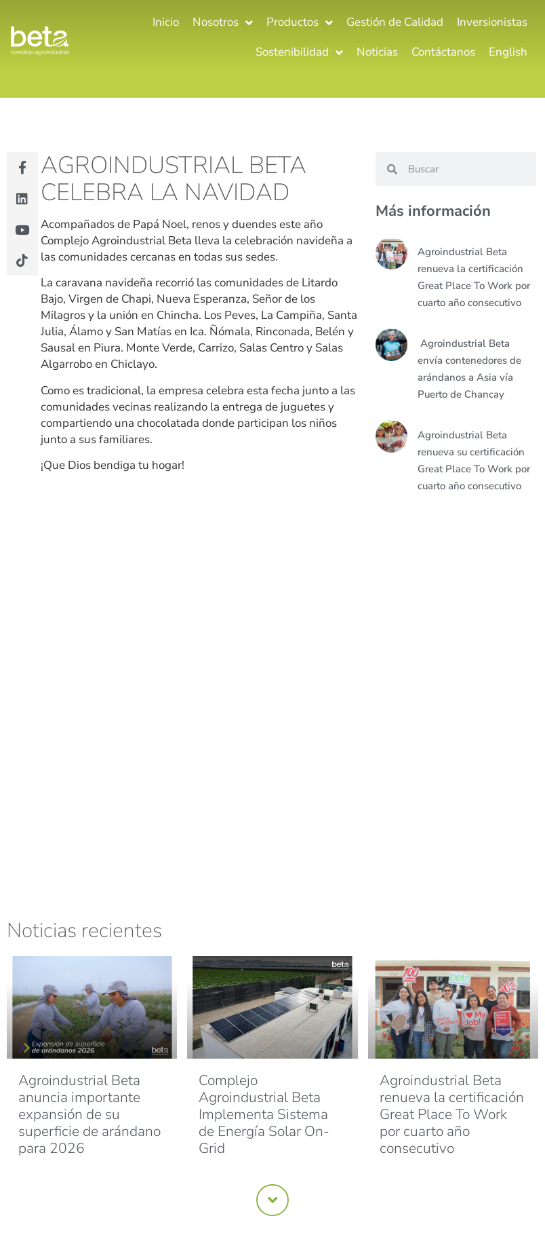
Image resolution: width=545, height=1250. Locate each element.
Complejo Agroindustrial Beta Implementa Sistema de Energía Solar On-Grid (264, 1114)
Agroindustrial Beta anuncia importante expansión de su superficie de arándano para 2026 (89, 1114)
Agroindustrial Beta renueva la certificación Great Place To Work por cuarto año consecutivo (452, 1114)
